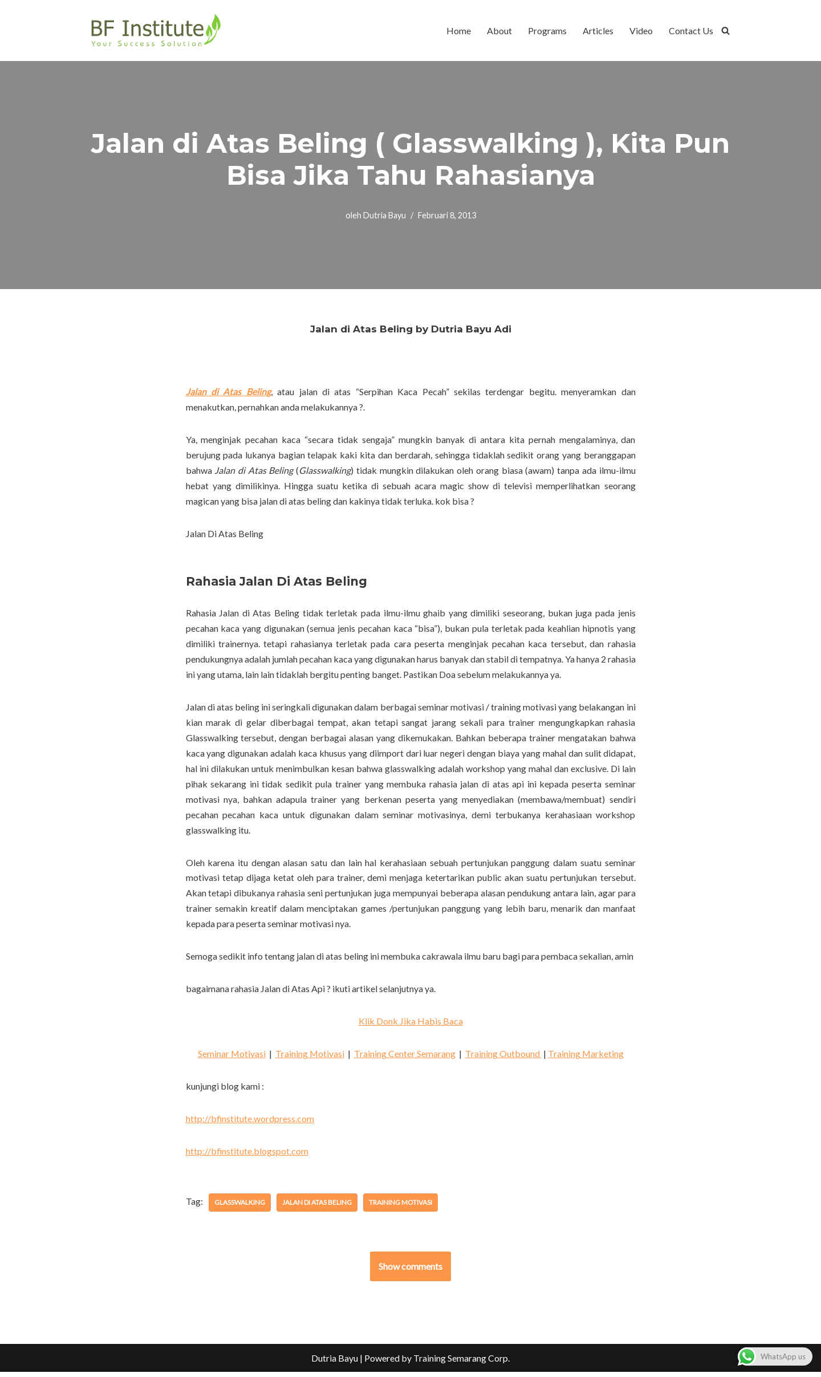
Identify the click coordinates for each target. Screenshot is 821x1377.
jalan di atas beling (317, 1207)
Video (641, 30)
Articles (598, 30)
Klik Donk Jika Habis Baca (411, 1025)
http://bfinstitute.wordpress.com (250, 1123)
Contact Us (691, 30)
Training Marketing (586, 1058)
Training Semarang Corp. (461, 1362)
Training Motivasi (309, 1058)
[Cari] (725, 30)
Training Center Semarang (405, 1058)
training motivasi (400, 1207)
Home (458, 30)
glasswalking (239, 1207)
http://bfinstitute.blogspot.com (247, 1156)
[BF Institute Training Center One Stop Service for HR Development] (155, 30)
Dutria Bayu (384, 215)
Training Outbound (503, 1058)
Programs (547, 30)
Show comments (410, 1270)
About (499, 30)
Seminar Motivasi (231, 1058)
